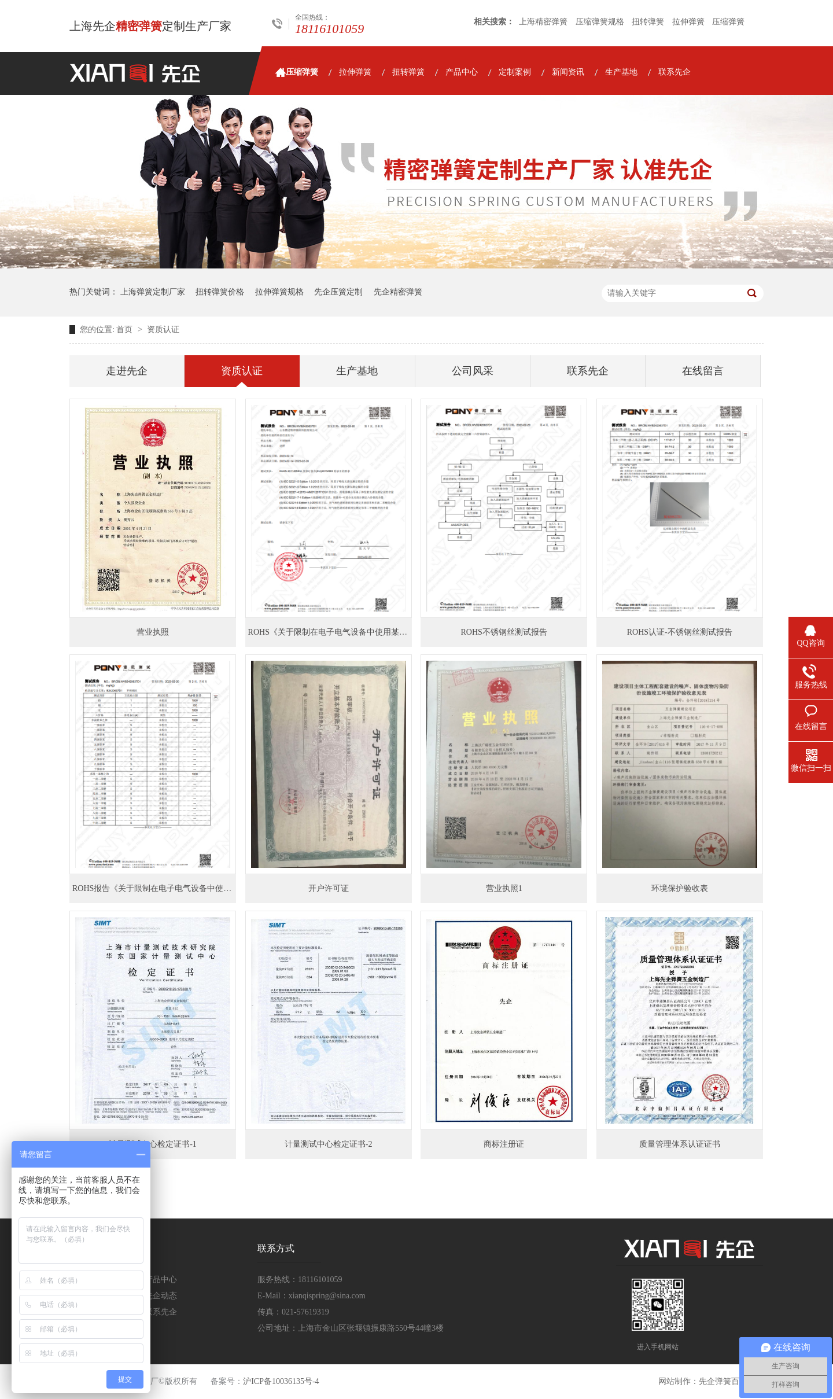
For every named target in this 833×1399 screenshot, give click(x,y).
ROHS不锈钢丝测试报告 (504, 632)
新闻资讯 (568, 72)
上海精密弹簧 (543, 21)
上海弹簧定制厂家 (152, 292)
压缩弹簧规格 (600, 21)
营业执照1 (504, 888)
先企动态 (161, 1295)
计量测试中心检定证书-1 (153, 1144)
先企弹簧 (715, 1381)
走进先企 (127, 371)
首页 (125, 329)
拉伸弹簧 (688, 21)
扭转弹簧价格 (220, 292)
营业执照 (153, 632)
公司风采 (472, 371)
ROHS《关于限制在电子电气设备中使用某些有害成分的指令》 (360, 632)
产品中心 (461, 72)
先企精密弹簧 (398, 292)
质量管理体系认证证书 (679, 1144)
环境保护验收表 (679, 888)
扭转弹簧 (648, 21)
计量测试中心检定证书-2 (329, 1144)
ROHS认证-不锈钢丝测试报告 (679, 632)
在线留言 (703, 371)
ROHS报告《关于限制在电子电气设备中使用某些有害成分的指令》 (192, 888)
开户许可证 (328, 888)
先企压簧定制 (338, 292)
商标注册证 (504, 1144)
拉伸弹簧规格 (279, 292)
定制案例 (515, 72)
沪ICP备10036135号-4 (281, 1381)
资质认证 (163, 329)
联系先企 (674, 72)
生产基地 (621, 72)
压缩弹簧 (728, 21)
